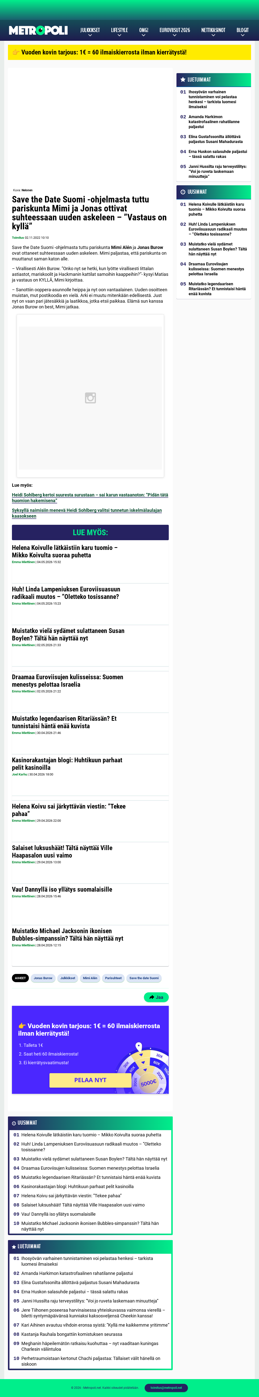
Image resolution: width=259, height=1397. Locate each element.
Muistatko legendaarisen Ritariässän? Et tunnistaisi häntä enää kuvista (64, 722)
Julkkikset (90, 30)
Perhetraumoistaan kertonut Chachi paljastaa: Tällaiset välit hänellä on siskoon (90, 1361)
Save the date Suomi (144, 978)
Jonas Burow (43, 978)
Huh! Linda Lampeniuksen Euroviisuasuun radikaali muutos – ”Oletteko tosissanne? (66, 592)
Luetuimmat (29, 1247)
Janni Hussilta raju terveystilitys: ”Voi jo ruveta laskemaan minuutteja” (89, 1300)
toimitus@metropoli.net (166, 1388)
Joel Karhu (19, 774)
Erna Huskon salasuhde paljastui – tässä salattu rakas (74, 1291)
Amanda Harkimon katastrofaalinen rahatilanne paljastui (77, 1273)
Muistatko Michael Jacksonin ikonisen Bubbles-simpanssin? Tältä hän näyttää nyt (67, 934)
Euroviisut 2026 (175, 30)
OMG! (143, 30)
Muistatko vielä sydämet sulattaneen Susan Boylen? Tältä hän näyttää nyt (68, 634)
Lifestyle (119, 30)
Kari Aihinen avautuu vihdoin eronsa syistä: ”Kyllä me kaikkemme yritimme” (95, 1325)
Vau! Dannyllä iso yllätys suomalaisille (62, 889)
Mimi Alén (90, 978)
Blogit (243, 30)
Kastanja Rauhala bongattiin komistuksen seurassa (71, 1334)
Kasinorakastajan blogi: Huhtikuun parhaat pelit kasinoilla (67, 763)
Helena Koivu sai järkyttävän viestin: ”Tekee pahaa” (69, 810)
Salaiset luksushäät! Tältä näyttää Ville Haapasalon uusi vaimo (62, 851)
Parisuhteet (113, 978)
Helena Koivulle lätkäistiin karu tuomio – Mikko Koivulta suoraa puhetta (65, 551)
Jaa (156, 997)
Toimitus (18, 238)
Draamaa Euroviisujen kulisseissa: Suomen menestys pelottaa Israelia (67, 680)
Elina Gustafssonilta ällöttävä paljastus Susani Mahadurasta (80, 1282)
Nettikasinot (213, 30)
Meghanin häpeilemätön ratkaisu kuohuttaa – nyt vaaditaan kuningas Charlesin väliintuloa (89, 1346)
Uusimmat (27, 1123)
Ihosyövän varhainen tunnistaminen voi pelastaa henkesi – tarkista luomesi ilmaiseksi (87, 1261)
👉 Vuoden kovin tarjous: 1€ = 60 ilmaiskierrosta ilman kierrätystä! (99, 52)
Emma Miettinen (23, 562)
